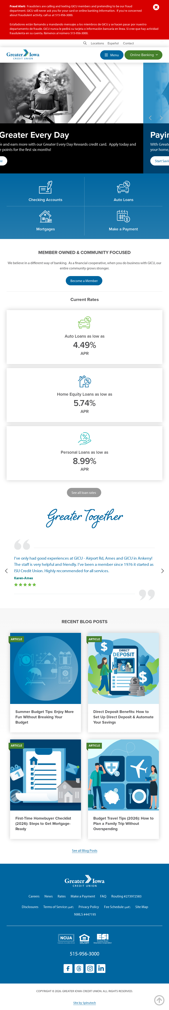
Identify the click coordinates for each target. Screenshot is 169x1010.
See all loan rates (84, 492)
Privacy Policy (89, 907)
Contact (128, 43)
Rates (62, 896)
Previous (150, 117)
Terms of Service (55, 907)
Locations (97, 43)
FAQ (103, 896)
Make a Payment (83, 896)
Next (161, 117)
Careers (34, 896)
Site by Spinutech (84, 1003)
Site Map (141, 907)
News (48, 896)
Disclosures (30, 907)
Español (113, 43)
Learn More (20, 161)
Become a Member (86, 281)
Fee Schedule (114, 907)
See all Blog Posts (84, 850)
